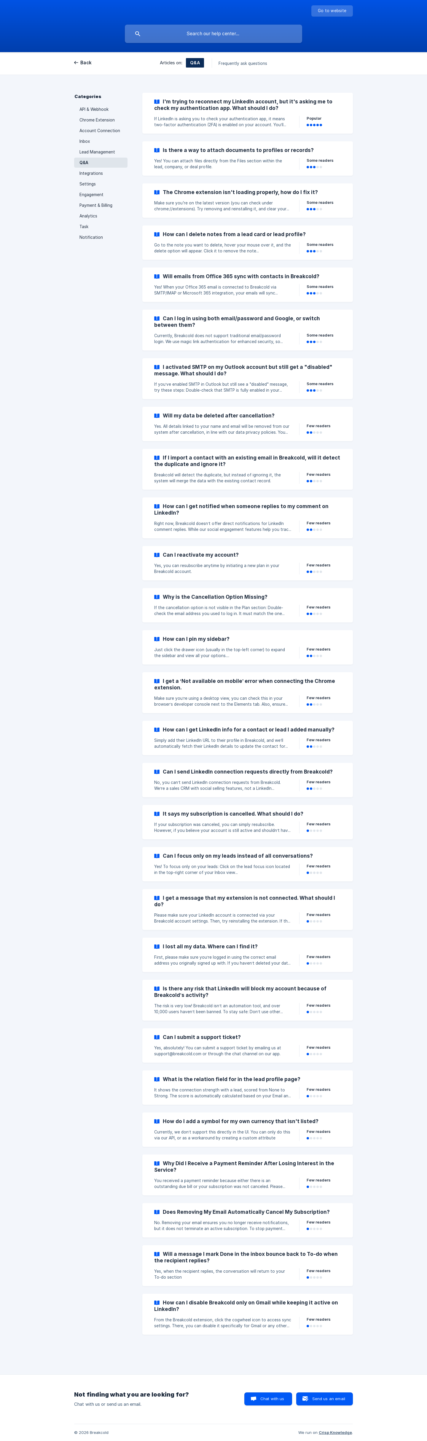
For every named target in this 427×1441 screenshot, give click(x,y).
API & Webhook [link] (94, 109)
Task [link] (83, 226)
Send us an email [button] (328, 1398)
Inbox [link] (84, 141)
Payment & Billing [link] (95, 205)
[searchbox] (213, 34)
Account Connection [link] (99, 130)
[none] (332, 11)
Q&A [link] (83, 162)
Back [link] (86, 62)
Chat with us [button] (272, 1398)
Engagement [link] (91, 194)
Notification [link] (91, 237)
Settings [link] (87, 184)
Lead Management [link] (97, 152)
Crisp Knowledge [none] (335, 1432)
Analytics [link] (88, 216)
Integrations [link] (91, 173)
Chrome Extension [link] (97, 120)
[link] (247, 113)
